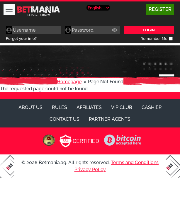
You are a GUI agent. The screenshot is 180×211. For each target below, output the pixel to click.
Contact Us (64, 119)
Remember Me (153, 38)
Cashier (152, 107)
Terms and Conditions (135, 162)
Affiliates (89, 107)
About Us (30, 107)
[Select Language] (98, 8)
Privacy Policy (90, 169)
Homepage (69, 81)
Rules (59, 107)
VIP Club (121, 107)
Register (160, 9)
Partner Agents (109, 119)
